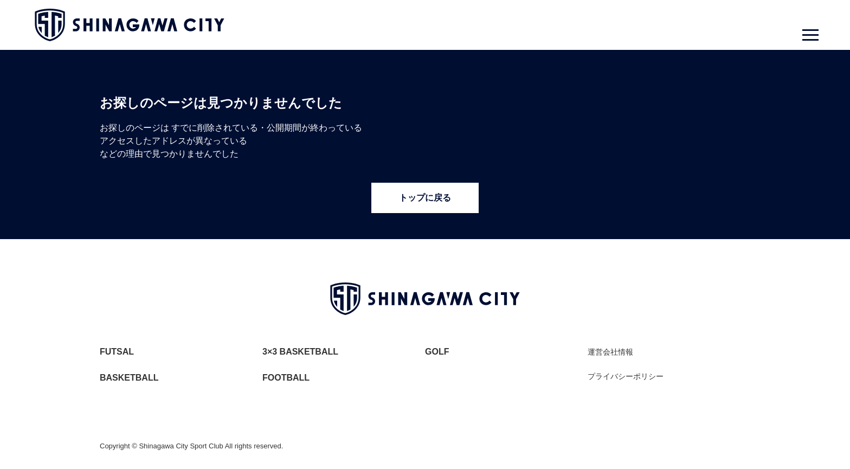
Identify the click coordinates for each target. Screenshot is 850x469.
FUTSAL (117, 351)
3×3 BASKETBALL (300, 351)
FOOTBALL (286, 377)
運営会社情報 (610, 352)
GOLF (437, 351)
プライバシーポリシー (626, 376)
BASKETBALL (129, 377)
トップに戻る (425, 197)
